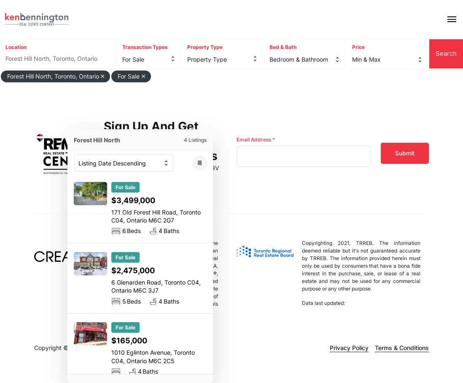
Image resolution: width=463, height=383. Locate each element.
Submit (405, 153)
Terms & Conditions (402, 347)
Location (16, 47)
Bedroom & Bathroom (298, 59)
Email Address (256, 139)
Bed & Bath (282, 47)
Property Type (205, 47)
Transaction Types (145, 47)
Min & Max (366, 59)
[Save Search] (200, 163)
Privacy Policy (349, 347)
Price (358, 47)
